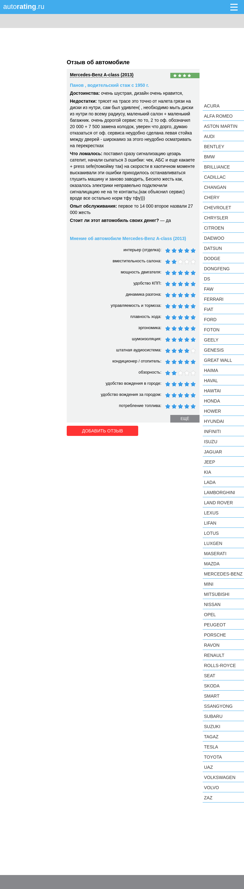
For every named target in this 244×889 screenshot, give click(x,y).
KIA (207, 472)
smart (212, 696)
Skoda (212, 685)
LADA (210, 482)
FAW (209, 289)
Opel (210, 614)
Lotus (211, 533)
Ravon (212, 645)
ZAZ (208, 797)
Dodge (212, 258)
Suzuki (212, 726)
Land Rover (218, 502)
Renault (214, 655)
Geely (211, 339)
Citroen (214, 228)
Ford (210, 319)
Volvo (211, 787)
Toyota (213, 757)
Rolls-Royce (220, 665)
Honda (212, 400)
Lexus (211, 512)
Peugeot (215, 624)
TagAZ (211, 736)
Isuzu (210, 441)
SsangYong (218, 706)
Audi (209, 136)
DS (207, 278)
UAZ (208, 767)
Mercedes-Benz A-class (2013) (101, 74)
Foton (212, 329)
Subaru (213, 716)
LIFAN (210, 523)
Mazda (212, 563)
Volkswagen (219, 777)
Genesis (214, 350)
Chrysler (216, 217)
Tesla (211, 746)
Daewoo (214, 238)
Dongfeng (217, 268)
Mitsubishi (216, 594)
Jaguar (213, 451)
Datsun (213, 248)
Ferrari (213, 299)
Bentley (214, 146)
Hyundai (214, 421)
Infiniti (212, 431)
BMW (209, 156)
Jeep (209, 462)
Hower (212, 411)
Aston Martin (220, 126)
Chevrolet (217, 207)
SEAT (209, 675)
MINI (209, 584)
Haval (211, 380)
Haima (211, 370)
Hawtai (212, 390)
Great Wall (218, 360)
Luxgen (213, 543)
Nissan (212, 604)
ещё (184, 419)
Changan (215, 187)
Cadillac (215, 177)
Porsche (215, 634)
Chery (212, 197)
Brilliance (217, 166)
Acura (212, 105)
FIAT (208, 309)
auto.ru (23, 6)
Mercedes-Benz (223, 573)
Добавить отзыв (102, 430)
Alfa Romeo (218, 116)
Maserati (215, 553)
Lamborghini (219, 492)
